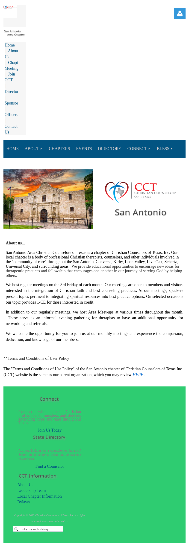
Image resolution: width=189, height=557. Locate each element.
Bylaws (23, 502)
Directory (13, 91)
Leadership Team (31, 490)
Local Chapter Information (39, 496)
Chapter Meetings (13, 65)
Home (10, 45)
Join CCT (10, 77)
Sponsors (12, 103)
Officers (11, 114)
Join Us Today (50, 430)
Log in (180, 13)
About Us (25, 484)
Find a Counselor (49, 466)
